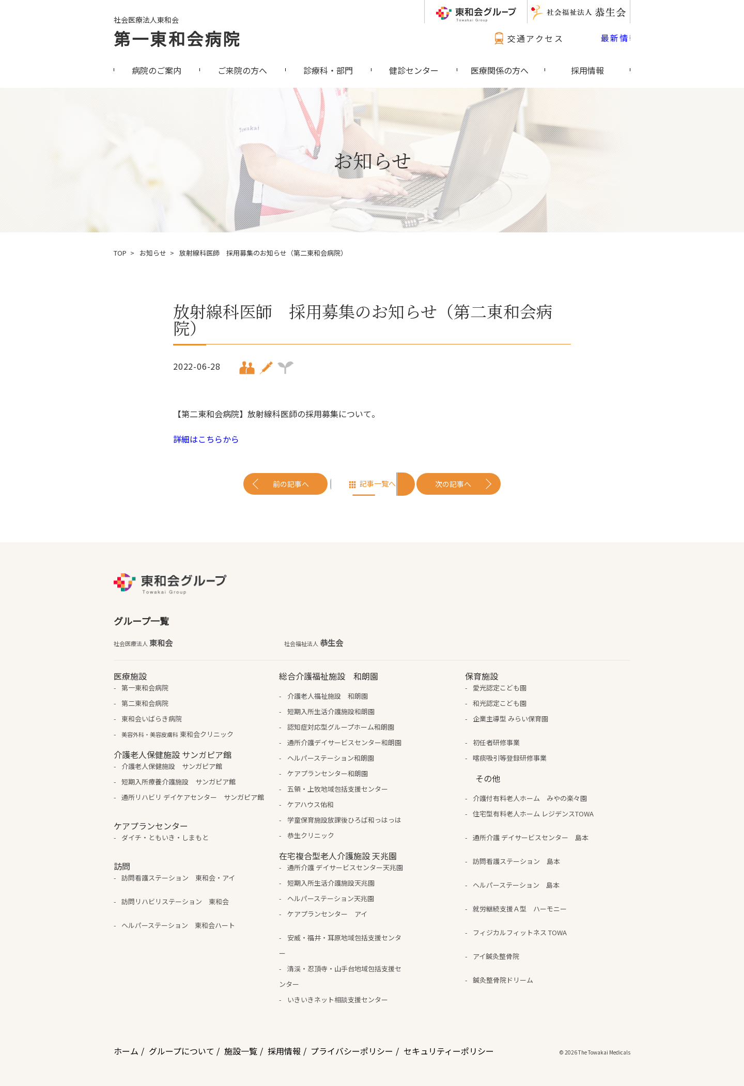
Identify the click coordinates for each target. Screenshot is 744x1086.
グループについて (181, 1051)
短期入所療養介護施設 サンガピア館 (178, 781)
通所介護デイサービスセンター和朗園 (344, 742)
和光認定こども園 (499, 703)
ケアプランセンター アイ (327, 914)
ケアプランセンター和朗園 (327, 773)
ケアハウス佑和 (310, 804)
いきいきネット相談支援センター (337, 999)
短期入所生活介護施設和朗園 (331, 711)
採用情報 (284, 1051)
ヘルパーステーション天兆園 (330, 898)
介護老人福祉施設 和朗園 (327, 696)
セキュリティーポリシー (449, 1051)
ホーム (126, 1051)
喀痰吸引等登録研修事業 (510, 758)
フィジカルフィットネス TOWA (520, 932)
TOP (120, 253)
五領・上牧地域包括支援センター (337, 789)
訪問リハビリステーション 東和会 (175, 901)
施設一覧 (240, 1051)
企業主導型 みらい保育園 (510, 718)
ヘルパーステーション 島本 (516, 885)
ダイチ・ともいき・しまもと (165, 837)
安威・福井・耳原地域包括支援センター (340, 945)
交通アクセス (527, 38)
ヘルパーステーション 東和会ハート (178, 925)
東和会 (143, 643)
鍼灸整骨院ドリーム (503, 980)
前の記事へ (291, 484)
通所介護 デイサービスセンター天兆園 (345, 867)
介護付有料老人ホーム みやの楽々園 (530, 798)
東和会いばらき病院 (151, 718)
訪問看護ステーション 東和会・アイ (178, 878)
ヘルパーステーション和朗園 (330, 758)
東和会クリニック (177, 734)
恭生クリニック (310, 835)
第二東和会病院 (144, 703)
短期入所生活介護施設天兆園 (331, 883)
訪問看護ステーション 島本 (516, 861)
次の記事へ (453, 484)
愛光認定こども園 (499, 687)
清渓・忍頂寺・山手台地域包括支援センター (340, 976)
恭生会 (313, 643)
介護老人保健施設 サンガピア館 (171, 766)
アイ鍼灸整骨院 (496, 956)
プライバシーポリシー (352, 1051)
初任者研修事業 (496, 742)
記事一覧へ (378, 483)
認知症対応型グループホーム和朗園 (340, 727)
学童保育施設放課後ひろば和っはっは (344, 820)
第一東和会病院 (177, 38)
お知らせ (153, 253)
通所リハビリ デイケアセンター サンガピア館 (192, 797)
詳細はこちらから (206, 439)
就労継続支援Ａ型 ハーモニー (520, 909)
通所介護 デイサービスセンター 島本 (530, 837)
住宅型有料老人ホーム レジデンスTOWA (533, 814)
